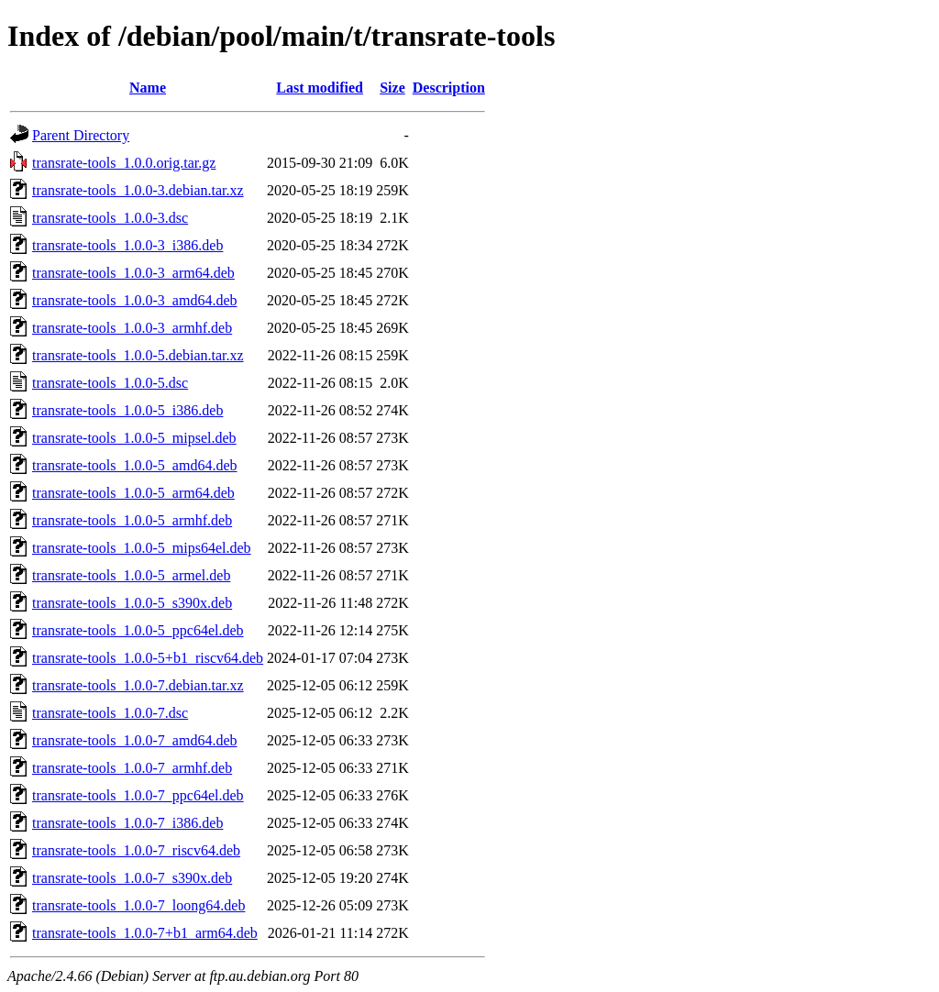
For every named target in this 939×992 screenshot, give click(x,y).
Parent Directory (80, 135)
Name (147, 87)
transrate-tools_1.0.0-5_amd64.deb (135, 465)
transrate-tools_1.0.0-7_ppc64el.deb (138, 795)
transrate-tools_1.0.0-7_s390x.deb (132, 878)
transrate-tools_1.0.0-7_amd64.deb (135, 740)
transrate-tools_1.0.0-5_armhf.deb (132, 520)
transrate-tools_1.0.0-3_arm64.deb (133, 273)
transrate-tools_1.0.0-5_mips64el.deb (141, 548)
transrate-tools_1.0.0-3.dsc (110, 218)
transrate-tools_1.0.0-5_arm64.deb (133, 493)
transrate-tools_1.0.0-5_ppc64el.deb (138, 630)
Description (449, 87)
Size (392, 87)
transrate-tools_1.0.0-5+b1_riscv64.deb (147, 658)
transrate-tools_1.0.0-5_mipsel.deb (134, 438)
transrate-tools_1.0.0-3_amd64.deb (135, 300)
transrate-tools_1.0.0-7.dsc (110, 713)
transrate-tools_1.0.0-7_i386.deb (127, 823)
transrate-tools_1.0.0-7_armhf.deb (132, 768)
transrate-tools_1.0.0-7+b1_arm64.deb (145, 933)
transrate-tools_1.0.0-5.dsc (110, 383)
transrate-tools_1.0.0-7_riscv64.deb (136, 850)
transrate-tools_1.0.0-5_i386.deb (127, 410)
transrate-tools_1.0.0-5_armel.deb (131, 575)
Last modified (319, 87)
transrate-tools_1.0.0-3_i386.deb (127, 245)
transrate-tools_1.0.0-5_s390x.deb (132, 603)
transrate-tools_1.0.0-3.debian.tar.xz (138, 190)
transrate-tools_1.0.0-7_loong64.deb (138, 905)
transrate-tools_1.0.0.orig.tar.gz (123, 163)
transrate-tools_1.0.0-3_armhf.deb (132, 328)
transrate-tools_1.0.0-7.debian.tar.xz (138, 685)
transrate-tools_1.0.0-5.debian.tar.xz (138, 355)
